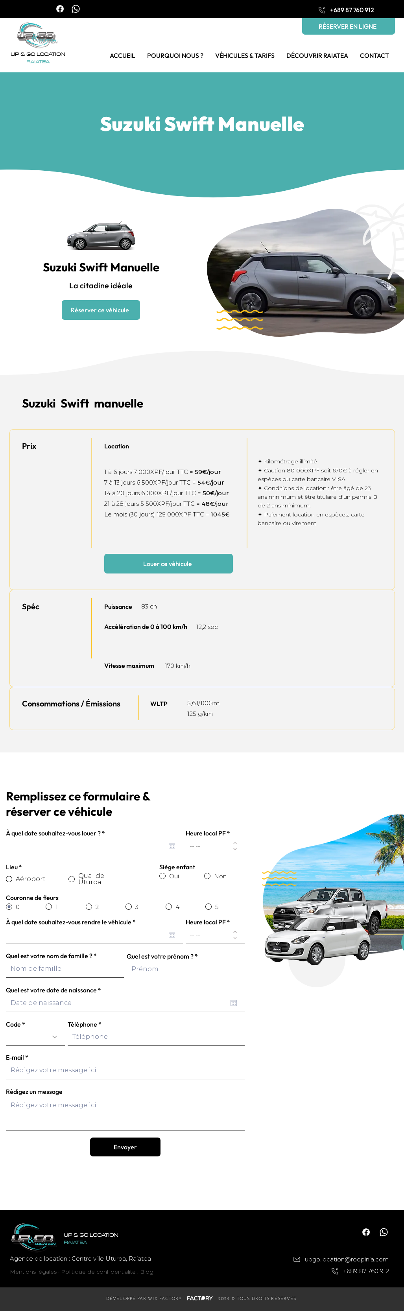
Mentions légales (33, 1271)
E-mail (15, 1057)
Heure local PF (206, 833)
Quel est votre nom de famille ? (49, 956)
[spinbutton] (209, 846)
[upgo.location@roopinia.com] (335, 1259)
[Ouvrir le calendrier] (172, 846)
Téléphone (82, 1024)
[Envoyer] (125, 1147)
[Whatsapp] (76, 9)
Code (13, 1024)
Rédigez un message (34, 1091)
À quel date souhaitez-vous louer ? (57, 833)
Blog (146, 1271)
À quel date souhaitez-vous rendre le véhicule (72, 922)
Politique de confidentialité (98, 1271)
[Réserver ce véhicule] (101, 310)
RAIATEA (38, 62)
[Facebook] (60, 9)
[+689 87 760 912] (346, 10)
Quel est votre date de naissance (55, 990)
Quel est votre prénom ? (160, 956)
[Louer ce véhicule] (168, 563)
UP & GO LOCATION (38, 54)
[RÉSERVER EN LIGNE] (348, 26)
